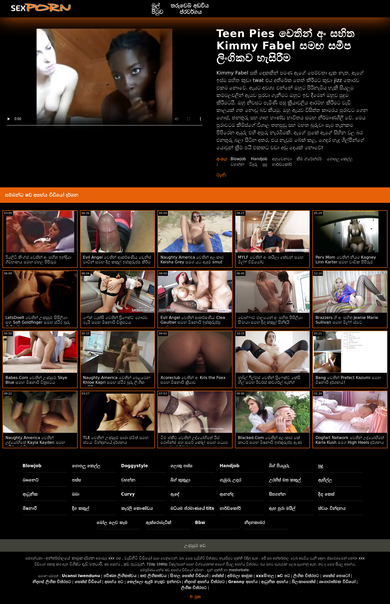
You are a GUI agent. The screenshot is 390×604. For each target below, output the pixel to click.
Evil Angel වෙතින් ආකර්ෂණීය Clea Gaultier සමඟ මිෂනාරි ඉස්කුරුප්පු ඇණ (192, 322)
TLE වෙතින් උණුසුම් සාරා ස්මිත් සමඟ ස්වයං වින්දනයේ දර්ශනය (115, 440)
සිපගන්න (277, 494)
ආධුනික (30, 494)
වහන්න (237, 164)
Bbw (200, 522)
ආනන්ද (227, 494)
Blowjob (238, 158)
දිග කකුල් (80, 508)
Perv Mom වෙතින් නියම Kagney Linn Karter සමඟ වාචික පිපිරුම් (345, 259)
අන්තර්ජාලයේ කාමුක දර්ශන (70, 558)
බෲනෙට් (31, 479)
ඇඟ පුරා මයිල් (282, 508)
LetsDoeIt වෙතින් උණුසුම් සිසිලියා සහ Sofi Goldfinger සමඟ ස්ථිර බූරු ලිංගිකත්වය (37, 322)
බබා (75, 494)
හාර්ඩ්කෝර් (282, 164)
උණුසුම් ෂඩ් (195, 545)
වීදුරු (253, 164)
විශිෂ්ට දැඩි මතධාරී (85, 564)
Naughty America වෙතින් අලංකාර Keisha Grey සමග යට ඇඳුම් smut (192, 259)
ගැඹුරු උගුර (230, 479)
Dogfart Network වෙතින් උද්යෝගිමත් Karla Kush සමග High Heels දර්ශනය (349, 440)
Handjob (259, 158)
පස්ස (76, 479)
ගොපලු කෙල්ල (340, 158)
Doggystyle (134, 465)
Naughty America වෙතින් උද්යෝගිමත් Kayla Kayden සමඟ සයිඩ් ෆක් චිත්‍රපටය (35, 442)
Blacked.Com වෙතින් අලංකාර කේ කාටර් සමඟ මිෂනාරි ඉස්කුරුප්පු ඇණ (270, 440)
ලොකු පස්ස (181, 465)
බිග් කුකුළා (180, 479)
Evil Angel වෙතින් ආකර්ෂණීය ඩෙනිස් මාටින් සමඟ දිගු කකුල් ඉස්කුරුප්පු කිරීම (117, 259)
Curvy (128, 494)
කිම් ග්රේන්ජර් (309, 158)
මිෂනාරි (30, 508)
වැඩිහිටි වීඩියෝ (138, 558)
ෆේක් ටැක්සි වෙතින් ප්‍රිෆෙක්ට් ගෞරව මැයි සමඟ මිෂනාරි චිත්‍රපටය (115, 320)
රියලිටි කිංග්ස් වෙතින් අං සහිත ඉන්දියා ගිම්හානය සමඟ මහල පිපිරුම (38, 259)
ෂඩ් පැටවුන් (134, 564)
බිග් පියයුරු (279, 465)
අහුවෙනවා (282, 158)
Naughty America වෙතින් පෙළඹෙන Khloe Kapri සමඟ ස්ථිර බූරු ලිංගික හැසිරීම (116, 382)
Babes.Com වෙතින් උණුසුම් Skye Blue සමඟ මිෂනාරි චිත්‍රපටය (36, 380)
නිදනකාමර (254, 522)
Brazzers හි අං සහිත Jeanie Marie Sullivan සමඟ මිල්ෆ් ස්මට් (346, 320)
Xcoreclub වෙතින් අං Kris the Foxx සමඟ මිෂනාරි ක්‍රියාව (193, 380)
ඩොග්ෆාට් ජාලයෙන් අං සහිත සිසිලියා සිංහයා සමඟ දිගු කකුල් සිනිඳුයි (270, 320)
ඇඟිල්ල (325, 479)
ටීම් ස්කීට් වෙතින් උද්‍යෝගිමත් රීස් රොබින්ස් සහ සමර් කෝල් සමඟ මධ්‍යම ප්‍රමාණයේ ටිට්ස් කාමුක (194, 442)
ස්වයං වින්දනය (331, 508)
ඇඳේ (174, 494)
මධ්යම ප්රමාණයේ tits (192, 508)
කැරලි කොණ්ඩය (137, 508)
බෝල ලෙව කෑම (112, 522)
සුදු (264, 164)
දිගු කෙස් (326, 494)
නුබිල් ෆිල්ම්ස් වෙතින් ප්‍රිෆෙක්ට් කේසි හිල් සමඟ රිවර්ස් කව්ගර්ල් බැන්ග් (269, 380)
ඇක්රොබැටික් (158, 522)
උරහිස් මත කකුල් (285, 479)
